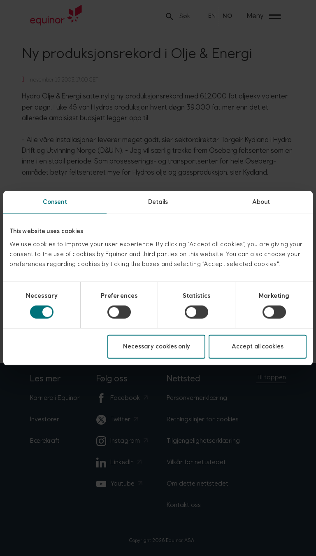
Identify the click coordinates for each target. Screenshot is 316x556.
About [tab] (261, 202)
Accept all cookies (257, 346)
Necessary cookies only (156, 346)
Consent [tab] (55, 202)
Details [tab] (158, 202)
